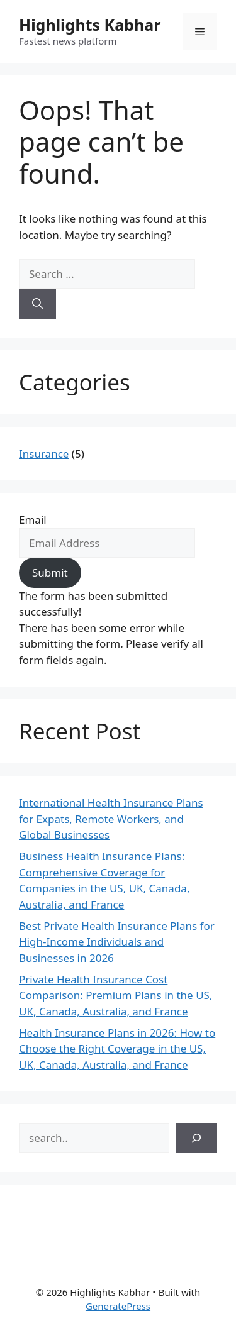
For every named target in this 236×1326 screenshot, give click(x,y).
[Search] (37, 304)
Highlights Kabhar (89, 24)
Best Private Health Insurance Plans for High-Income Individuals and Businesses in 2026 (117, 942)
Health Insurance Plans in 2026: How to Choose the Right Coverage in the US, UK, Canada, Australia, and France (117, 1048)
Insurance (44, 453)
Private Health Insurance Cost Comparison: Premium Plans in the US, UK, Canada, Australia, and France (115, 995)
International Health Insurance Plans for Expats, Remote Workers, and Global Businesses (111, 818)
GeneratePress (118, 1306)
